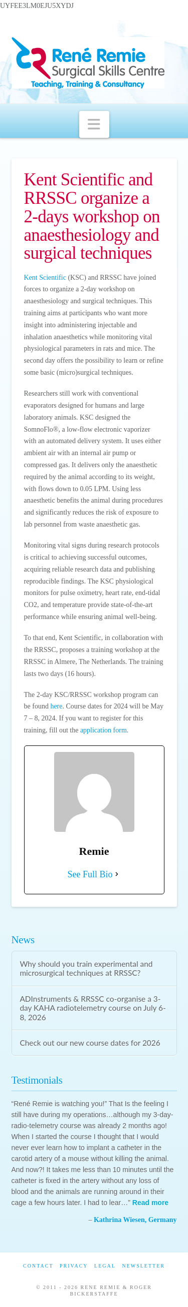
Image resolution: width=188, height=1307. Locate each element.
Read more (150, 1203)
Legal (105, 1266)
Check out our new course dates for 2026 (90, 1042)
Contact (38, 1266)
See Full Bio (89, 874)
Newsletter (143, 1266)
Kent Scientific (45, 277)
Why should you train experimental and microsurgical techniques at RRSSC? (86, 968)
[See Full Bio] (117, 874)
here (56, 706)
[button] (94, 124)
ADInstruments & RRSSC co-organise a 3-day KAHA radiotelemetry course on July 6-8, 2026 (92, 1008)
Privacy (74, 1266)
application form (103, 730)
